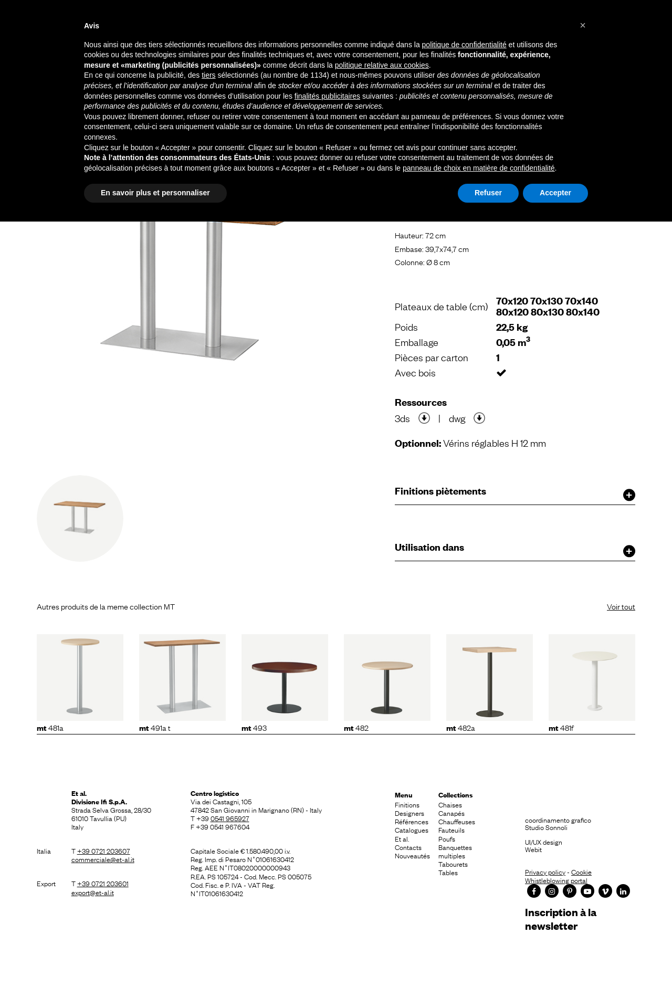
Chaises (450, 804)
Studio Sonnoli (546, 827)
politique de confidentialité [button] (464, 44)
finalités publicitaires (327, 96)
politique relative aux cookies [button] (382, 65)
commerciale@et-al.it (102, 859)
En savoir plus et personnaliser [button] (155, 192)
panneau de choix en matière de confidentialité (479, 168)
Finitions (407, 804)
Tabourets (453, 863)
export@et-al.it (92, 892)
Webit (533, 849)
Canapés (451, 812)
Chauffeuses (456, 821)
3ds (402, 418)
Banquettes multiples (455, 851)
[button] (582, 25)
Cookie (581, 871)
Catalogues (411, 829)
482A (460, 727)
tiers (208, 75)
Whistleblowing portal (556, 880)
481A (50, 727)
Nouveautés (412, 855)
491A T (155, 727)
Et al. (402, 838)
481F (561, 727)
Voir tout (621, 606)
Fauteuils (451, 829)
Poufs (446, 838)
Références (411, 821)
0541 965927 (230, 818)
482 (356, 727)
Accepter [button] (555, 192)
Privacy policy (545, 871)
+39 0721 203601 (103, 883)
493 (254, 727)
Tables (448, 872)
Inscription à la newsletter (560, 918)
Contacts (408, 847)
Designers (409, 812)
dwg (457, 418)
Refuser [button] (488, 192)
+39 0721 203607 (103, 850)
